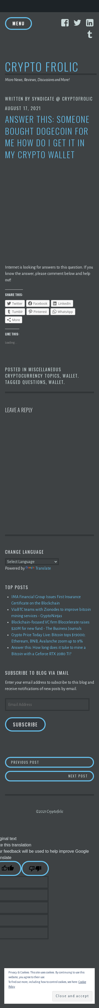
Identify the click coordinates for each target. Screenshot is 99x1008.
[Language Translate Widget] (32, 561)
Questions (34, 382)
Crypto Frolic (42, 66)
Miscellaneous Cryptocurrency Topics (33, 372)
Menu (18, 23)
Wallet (70, 376)
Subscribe (25, 724)
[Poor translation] (35, 868)
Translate (38, 568)
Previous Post (52, 762)
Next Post (81, 776)
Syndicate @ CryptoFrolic (62, 99)
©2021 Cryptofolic (49, 811)
